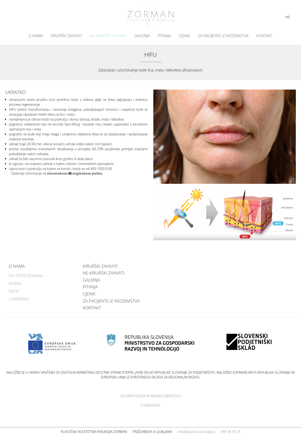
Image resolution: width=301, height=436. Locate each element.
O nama (35, 35)
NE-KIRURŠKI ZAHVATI (108, 35)
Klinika (15, 283)
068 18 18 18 (230, 431)
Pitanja (164, 35)
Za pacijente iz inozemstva (223, 35)
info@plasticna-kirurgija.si (196, 431)
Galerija (142, 35)
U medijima (19, 299)
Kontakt (264, 35)
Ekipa (13, 291)
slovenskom (57, 173)
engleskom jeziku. (87, 173)
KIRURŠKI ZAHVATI (66, 35)
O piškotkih (150, 405)
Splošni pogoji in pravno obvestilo (150, 396)
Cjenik (184, 35)
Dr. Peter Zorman (26, 276)
